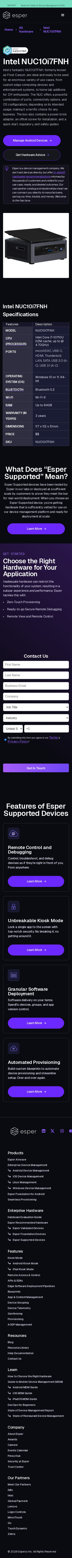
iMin (10, 1490)
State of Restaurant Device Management (38, 1416)
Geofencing (15, 1313)
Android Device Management (31, 1170)
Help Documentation (21, 1353)
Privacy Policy (18, 741)
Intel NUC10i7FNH (52, 30)
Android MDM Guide (25, 1387)
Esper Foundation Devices (29, 1234)
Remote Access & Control (24, 1275)
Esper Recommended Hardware (28, 1222)
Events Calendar (18, 1450)
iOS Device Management (28, 1176)
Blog (10, 1342)
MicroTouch (15, 1517)
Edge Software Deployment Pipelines (31, 1286)
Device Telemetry (19, 1308)
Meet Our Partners (19, 1484)
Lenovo (12, 1506)
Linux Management (24, 1182)
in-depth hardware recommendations (38, 174)
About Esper (15, 1434)
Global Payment (18, 1501)
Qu (9, 1523)
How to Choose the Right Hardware (30, 1376)
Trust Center (16, 1467)
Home (9, 30)
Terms (53, 737)
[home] (15, 15)
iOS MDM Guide (22, 1393)
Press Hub (14, 1456)
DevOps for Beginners (21, 1405)
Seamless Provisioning (22, 1199)
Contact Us (15, 1358)
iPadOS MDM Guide (25, 1399)
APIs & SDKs (15, 1280)
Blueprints (14, 1291)
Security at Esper (18, 1461)
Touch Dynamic (17, 1528)
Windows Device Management (32, 1188)
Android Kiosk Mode (25, 1263)
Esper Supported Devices (29, 1240)
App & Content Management (25, 1297)
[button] (63, 15)
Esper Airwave (17, 1159)
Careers (13, 1445)
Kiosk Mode (15, 1258)
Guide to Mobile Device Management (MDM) (35, 1381)
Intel (10, 1495)
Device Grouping (18, 1302)
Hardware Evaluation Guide (25, 1217)
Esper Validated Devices (28, 1228)
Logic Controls (17, 1512)
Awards (12, 1439)
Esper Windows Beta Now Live (41, 3)
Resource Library (18, 1347)
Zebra (11, 1534)
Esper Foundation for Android (26, 1194)
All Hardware (26, 30)
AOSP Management (20, 1324)
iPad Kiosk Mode (23, 1269)
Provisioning (15, 1319)
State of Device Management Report (31, 1410)
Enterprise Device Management (27, 1165)
